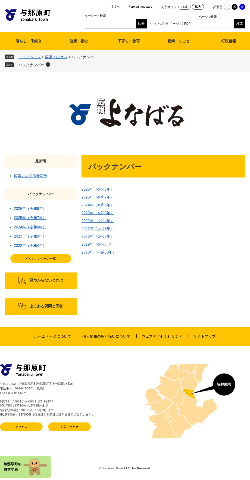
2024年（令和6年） (97, 205)
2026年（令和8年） (97, 189)
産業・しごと (179, 41)
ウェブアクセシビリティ (162, 336)
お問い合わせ (69, 426)
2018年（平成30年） (98, 252)
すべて (159, 23)
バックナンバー (31, 65)
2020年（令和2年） (97, 236)
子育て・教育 (129, 41)
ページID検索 (208, 16)
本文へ (115, 6)
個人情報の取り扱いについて (106, 336)
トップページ (30, 57)
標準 (184, 7)
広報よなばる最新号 (30, 176)
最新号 (40, 161)
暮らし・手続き (29, 41)
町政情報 (228, 41)
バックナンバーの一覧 (41, 258)
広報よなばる (56, 57)
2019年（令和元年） (98, 244)
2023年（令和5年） (97, 213)
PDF (187, 23)
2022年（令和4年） (97, 221)
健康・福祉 (78, 41)
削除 (48, 64)
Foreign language (140, 6)
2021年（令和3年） (97, 229)
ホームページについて (52, 336)
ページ (174, 23)
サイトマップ (205, 336)
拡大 (198, 7)
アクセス (21, 426)
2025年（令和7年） (97, 197)
